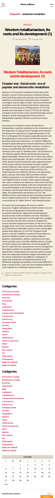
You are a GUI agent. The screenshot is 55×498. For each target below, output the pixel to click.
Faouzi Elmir (22, 39)
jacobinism (43, 273)
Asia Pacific (7, 301)
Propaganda (7, 359)
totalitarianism (17, 275)
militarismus (7, 338)
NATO (4, 344)
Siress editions (28, 4)
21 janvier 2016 (37, 39)
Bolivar (22, 273)
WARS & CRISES (9, 365)
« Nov (5, 484)
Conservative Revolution (13, 313)
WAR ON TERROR (9, 362)
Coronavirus (7, 316)
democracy (7, 319)
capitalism (6, 307)
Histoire (5, 331)
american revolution (12, 273)
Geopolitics (7, 328)
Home (4, 335)
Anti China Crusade (10, 291)
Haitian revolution (32, 273)
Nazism (5, 347)
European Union (9, 322)
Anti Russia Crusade (11, 295)
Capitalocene (8, 310)
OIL (3, 353)
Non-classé (7, 350)
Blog (4, 304)
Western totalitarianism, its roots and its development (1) (27, 31)
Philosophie (7, 356)
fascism (5, 325)
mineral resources (10, 341)
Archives (27, 24)
